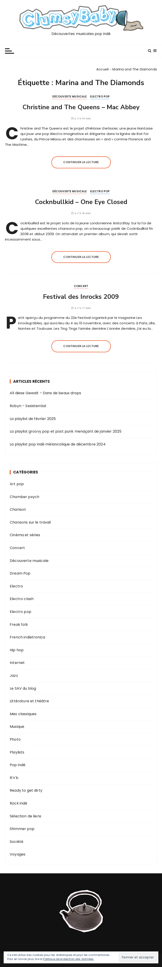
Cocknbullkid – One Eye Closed (81, 202)
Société (16, 841)
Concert (81, 286)
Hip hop (17, 650)
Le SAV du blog (23, 688)
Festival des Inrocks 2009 (81, 296)
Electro (16, 586)
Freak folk (19, 624)
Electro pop (100, 96)
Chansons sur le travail (30, 522)
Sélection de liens (25, 816)
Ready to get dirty (26, 790)
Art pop (17, 484)
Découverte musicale (69, 96)
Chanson (18, 509)
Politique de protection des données (68, 959)
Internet (17, 662)
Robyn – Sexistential (28, 405)
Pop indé (17, 765)
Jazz (14, 675)
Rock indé (18, 803)
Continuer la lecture (81, 162)
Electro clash (22, 598)
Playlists (17, 752)
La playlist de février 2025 (33, 418)
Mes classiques (23, 714)
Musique (17, 726)
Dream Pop (20, 573)
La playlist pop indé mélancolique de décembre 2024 (58, 444)
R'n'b (14, 777)
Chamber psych (24, 496)
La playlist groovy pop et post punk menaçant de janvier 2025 (65, 431)
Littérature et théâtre (29, 701)
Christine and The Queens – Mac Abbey (81, 107)
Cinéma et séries (25, 535)
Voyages (17, 854)
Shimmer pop (22, 828)
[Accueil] (102, 69)
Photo (15, 739)
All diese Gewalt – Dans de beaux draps (45, 393)
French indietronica (27, 637)
